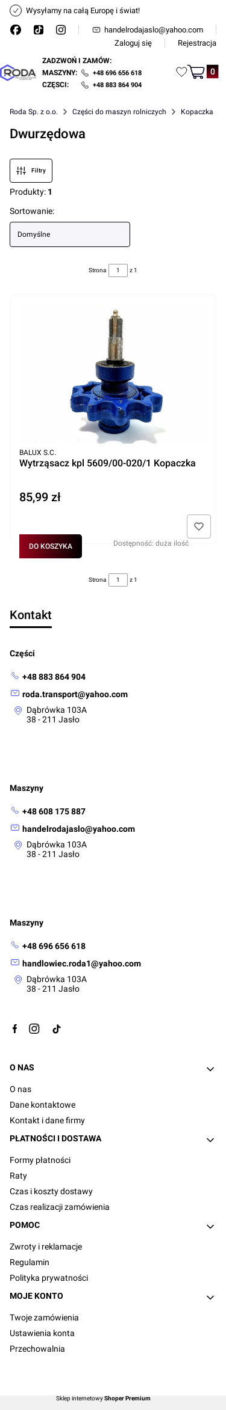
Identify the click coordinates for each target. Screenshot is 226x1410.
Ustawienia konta (42, 1333)
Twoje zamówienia (44, 1317)
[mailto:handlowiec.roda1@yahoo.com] (75, 963)
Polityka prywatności (49, 1278)
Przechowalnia (37, 1349)
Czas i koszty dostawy (51, 1191)
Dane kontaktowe (42, 1104)
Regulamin (29, 1262)
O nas (20, 1089)
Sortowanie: (32, 211)
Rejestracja (197, 42)
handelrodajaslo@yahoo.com (147, 30)
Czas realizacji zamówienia (60, 1207)
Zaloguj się (133, 42)
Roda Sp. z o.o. (34, 112)
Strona (97, 270)
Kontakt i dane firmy (47, 1120)
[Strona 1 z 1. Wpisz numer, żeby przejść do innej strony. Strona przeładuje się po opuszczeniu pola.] (118, 270)
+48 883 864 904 (117, 85)
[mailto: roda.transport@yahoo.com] (69, 694)
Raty (18, 1175)
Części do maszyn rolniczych (119, 112)
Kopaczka (197, 112)
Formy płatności (40, 1160)
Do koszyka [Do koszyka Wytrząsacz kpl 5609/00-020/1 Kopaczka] (50, 546)
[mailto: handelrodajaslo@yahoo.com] (72, 828)
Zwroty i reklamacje (46, 1246)
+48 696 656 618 (117, 73)
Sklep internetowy (103, 1399)
